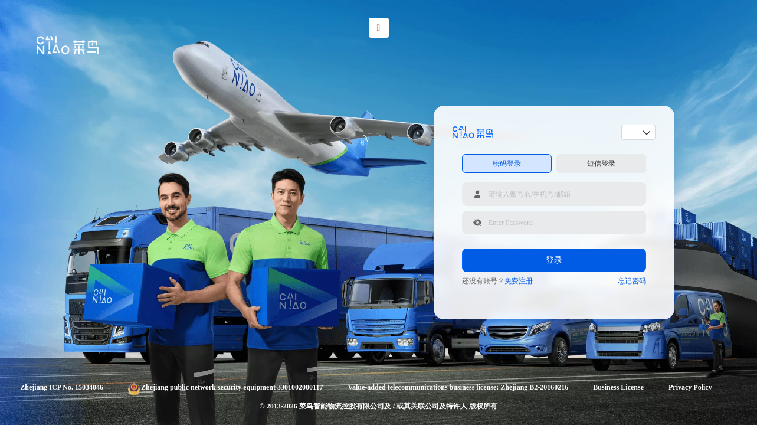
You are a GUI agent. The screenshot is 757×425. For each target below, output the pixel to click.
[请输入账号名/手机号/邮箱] (554, 194)
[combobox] (634, 132)
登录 (554, 260)
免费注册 (518, 281)
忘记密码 (632, 281)
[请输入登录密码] (554, 222)
